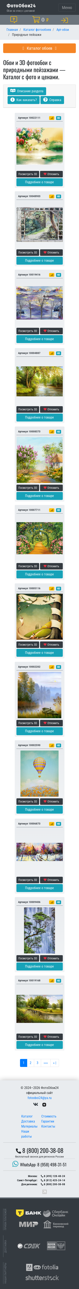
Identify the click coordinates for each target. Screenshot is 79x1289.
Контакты (48, 1126)
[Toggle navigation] (67, 8)
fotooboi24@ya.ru (40, 1098)
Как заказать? (23, 100)
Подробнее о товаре (39, 182)
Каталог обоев (40, 48)
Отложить (51, 174)
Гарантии (47, 1121)
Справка (52, 100)
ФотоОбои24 (21, 5)
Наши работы (26, 1133)
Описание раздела (26, 91)
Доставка (28, 1121)
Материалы (29, 1126)
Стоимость (48, 1116)
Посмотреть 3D (27, 174)
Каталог (27, 1116)
